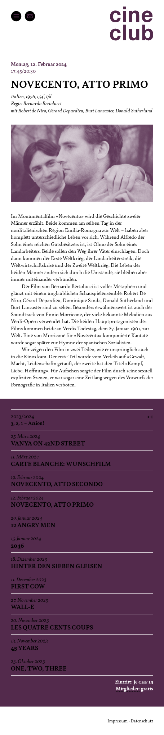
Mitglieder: (128, 688)
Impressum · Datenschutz (130, 720)
